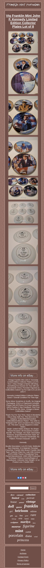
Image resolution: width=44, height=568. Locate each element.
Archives (23, 553)
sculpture (14, 522)
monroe (16, 526)
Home (23, 550)
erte (20, 518)
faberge (14, 519)
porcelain (16, 535)
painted (21, 502)
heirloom (21, 511)
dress (34, 523)
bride (22, 498)
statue (32, 519)
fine (21, 516)
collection (31, 495)
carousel (20, 495)
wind (35, 537)
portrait (30, 498)
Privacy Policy (23, 560)
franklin (31, 506)
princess (23, 540)
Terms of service (23, 564)
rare (33, 515)
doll (11, 506)
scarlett (28, 532)
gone (26, 516)
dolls (16, 516)
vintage (31, 501)
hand (27, 519)
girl (11, 511)
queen (19, 507)
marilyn (25, 522)
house (13, 501)
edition (33, 511)
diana (28, 536)
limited (15, 497)
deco (12, 495)
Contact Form (23, 557)
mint (19, 531)
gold (11, 516)
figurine (28, 526)
